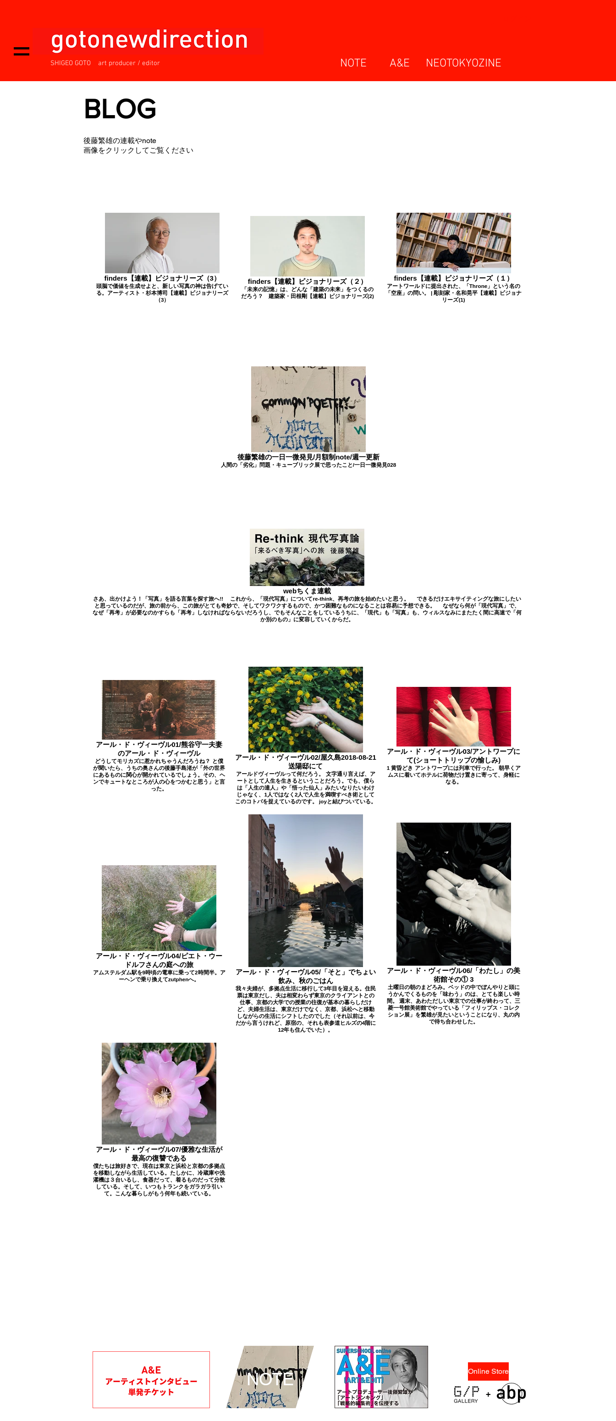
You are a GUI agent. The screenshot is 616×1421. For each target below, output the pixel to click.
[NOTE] (270, 1379)
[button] (21, 51)
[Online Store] (488, 1371)
